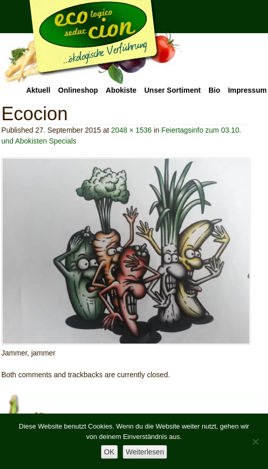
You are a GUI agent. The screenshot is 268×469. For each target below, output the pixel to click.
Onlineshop (78, 90)
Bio (214, 90)
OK (109, 452)
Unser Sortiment (172, 90)
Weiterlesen (145, 452)
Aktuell (38, 90)
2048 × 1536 (131, 130)
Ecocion (92, 42)
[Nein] (255, 441)
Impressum (247, 90)
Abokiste (121, 90)
